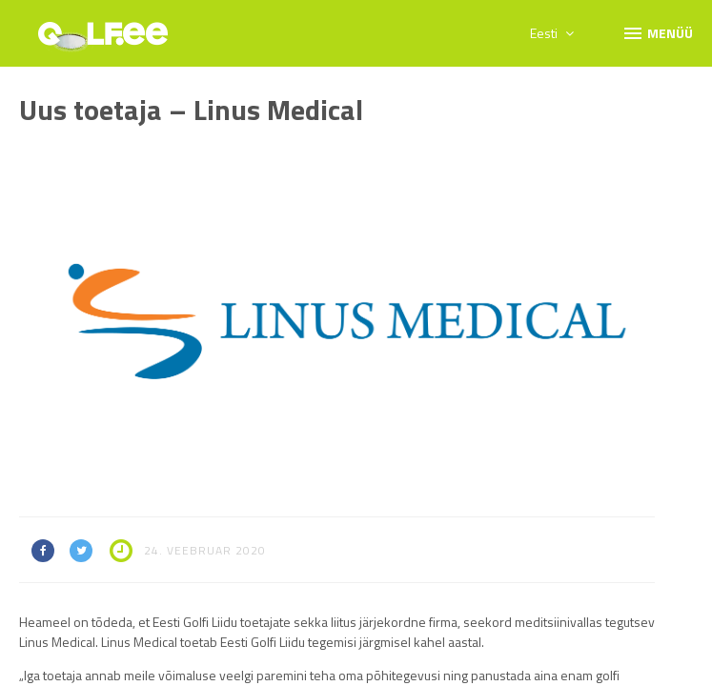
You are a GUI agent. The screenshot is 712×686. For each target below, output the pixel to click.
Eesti (552, 33)
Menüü (657, 32)
